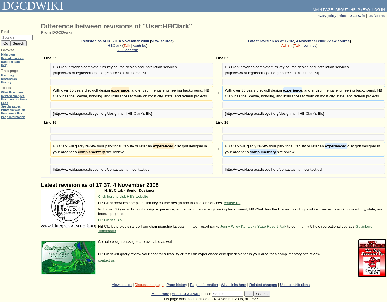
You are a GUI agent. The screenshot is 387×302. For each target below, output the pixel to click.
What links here (233, 285)
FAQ (366, 9)
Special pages (11, 106)
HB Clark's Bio (110, 220)
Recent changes (12, 58)
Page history (176, 285)
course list (232, 203)
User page (8, 75)
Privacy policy (325, 16)
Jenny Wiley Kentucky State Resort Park (253, 226)
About (341, 9)
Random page (10, 61)
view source (161, 41)
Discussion (9, 78)
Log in (378, 9)
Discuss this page (149, 285)
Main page (8, 54)
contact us (106, 260)
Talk (127, 45)
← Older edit (127, 50)
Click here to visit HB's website (123, 196)
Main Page (160, 294)
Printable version (13, 109)
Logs (4, 103)
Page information (204, 285)
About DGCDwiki (352, 16)
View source (122, 285)
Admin (286, 45)
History (6, 82)
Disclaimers (376, 16)
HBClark (114, 45)
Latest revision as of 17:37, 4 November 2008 (287, 41)
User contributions (295, 285)
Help (355, 9)
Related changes (263, 285)
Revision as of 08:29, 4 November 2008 (115, 41)
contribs (139, 45)
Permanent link (11, 113)
